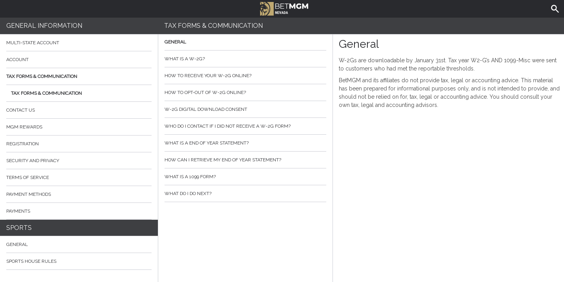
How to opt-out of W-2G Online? (245, 92)
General (17, 244)
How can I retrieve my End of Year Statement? (245, 160)
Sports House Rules (31, 261)
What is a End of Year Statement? (245, 143)
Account (79, 59)
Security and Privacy (32, 160)
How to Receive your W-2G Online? (245, 75)
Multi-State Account (32, 42)
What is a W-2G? (245, 58)
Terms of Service (79, 177)
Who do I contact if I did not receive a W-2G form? (245, 126)
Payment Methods (79, 194)
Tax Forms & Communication (79, 76)
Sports (19, 227)
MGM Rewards (24, 127)
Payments (79, 211)
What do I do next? (245, 193)
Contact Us (79, 110)
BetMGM (284, 8)
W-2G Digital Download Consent (245, 109)
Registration (22, 143)
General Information (44, 25)
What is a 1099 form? (245, 176)
